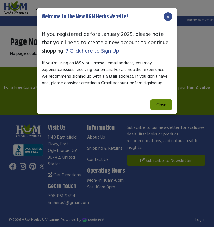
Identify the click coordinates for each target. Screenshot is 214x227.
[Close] (168, 16)
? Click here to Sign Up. (93, 50)
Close (161, 104)
